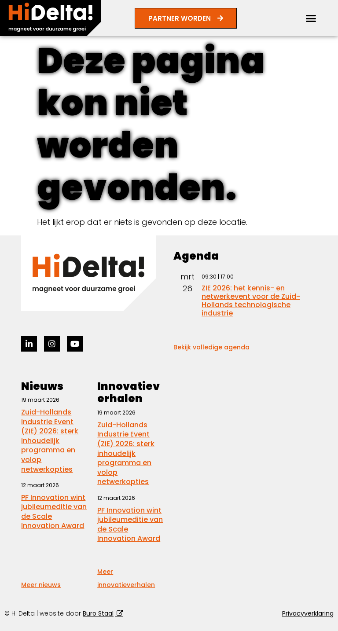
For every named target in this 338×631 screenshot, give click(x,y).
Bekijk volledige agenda (211, 347)
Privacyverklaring (308, 613)
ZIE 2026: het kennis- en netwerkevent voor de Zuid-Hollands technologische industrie (251, 301)
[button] (310, 18)
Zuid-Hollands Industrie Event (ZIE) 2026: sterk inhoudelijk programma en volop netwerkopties (49, 440)
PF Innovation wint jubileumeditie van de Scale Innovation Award (54, 511)
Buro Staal (98, 613)
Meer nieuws (41, 584)
